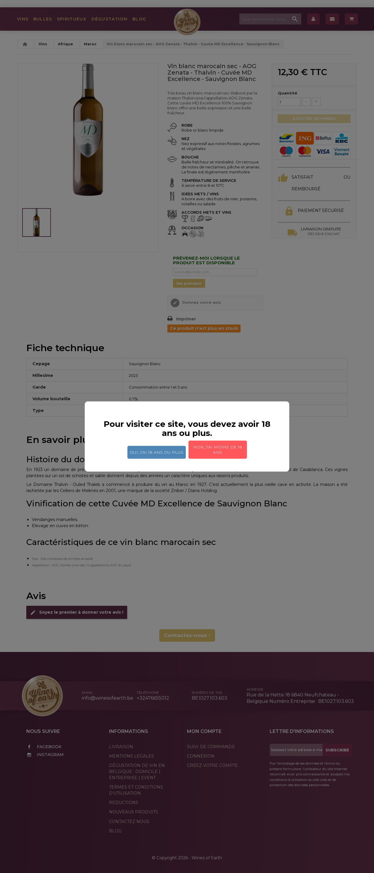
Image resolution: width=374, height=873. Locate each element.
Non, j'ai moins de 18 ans (217, 449)
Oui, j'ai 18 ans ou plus (156, 452)
